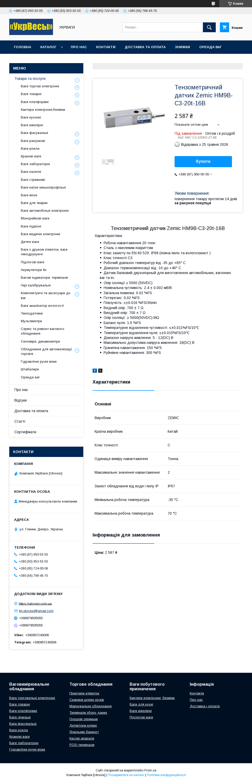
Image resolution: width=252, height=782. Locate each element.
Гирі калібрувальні (36, 285)
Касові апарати (81, 738)
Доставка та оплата (145, 47)
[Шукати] (209, 27)
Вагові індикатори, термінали (44, 277)
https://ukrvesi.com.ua (35, 603)
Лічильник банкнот (84, 732)
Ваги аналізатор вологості (42, 306)
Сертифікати (25, 432)
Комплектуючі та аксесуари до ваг (45, 295)
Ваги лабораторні (35, 164)
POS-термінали (81, 745)
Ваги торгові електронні (40, 86)
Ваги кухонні (31, 117)
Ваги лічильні (20, 717)
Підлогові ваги (32, 262)
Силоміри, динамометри (40, 341)
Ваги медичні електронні (40, 234)
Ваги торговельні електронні (32, 698)
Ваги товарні (31, 94)
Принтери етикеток (84, 693)
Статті (19, 421)
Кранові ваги (31, 156)
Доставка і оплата (205, 706)
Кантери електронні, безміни (152, 698)
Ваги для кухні (141, 704)
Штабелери (30, 369)
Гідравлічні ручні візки (39, 361)
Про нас (79, 47)
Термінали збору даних (88, 713)
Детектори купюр (83, 725)
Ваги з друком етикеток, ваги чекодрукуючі (44, 252)
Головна (22, 47)
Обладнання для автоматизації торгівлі (46, 351)
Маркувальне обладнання (90, 706)
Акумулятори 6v (34, 270)
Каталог (48, 47)
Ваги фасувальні (34, 133)
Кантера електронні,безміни (43, 110)
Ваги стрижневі (33, 180)
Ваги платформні (35, 102)
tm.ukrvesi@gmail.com (36, 611)
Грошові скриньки (83, 719)
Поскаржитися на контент (126, 775)
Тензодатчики (32, 313)
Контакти (105, 47)
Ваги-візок (29, 195)
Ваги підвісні (31, 226)
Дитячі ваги (30, 242)
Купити (203, 161)
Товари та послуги (30, 78)
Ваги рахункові (33, 141)
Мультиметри (31, 321)
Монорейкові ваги (35, 218)
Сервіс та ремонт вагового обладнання (42, 331)
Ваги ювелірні (32, 125)
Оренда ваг (210, 47)
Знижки (182, 47)
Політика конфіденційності (166, 775)
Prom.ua (150, 770)
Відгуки (20, 400)
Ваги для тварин (34, 203)
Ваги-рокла (30, 148)
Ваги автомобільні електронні (45, 210)
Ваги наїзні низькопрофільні (43, 187)
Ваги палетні (31, 172)
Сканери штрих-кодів (86, 700)
